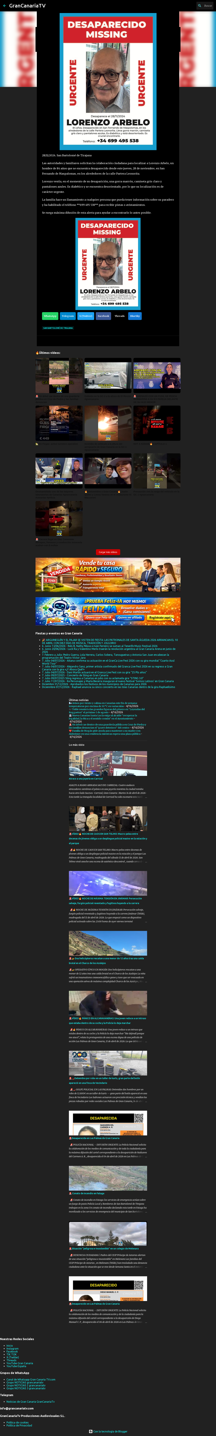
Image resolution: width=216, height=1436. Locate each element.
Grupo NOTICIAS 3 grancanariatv (26, 1388)
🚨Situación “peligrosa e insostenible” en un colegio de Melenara (104, 1248)
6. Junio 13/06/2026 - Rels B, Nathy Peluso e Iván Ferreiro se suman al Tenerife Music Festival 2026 (100, 645)
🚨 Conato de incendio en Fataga (86, 1193)
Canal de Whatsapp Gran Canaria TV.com (31, 1379)
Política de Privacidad (19, 1425)
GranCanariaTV (27, 5)
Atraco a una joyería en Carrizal (86, 778)
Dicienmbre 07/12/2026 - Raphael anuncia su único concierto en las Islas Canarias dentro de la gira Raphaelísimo (108, 687)
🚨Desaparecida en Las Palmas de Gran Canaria (94, 1138)
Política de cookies (18, 1422)
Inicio (10, 1345)
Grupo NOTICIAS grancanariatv (25, 1382)
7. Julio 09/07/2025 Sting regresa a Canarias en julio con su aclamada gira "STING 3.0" (93, 678)
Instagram (13, 1348)
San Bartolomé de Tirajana (58, 328)
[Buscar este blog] (196, 6)
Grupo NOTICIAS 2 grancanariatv (26, 1385)
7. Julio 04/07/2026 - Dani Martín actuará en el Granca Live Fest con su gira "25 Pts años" (94, 672)
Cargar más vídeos (108, 552)
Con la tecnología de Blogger (108, 1431)
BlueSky (135, 316)
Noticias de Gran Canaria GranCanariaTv (31, 1401)
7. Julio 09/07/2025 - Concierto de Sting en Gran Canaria (75, 675)
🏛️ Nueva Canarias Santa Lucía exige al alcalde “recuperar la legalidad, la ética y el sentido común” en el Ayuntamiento (103, 717)
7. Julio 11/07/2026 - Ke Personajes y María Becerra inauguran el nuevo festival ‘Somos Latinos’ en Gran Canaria (108, 681)
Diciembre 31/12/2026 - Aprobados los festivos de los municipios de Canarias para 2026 (94, 684)
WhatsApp (50, 316)
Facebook (103, 316)
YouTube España (16, 1366)
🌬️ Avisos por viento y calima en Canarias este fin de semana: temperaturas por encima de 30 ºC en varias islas (103, 705)
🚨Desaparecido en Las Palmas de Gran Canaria (94, 1303)
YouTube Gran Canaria (20, 1363)
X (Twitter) (85, 316)
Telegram (68, 316)
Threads (120, 316)
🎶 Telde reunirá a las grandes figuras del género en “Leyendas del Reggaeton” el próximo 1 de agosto (107, 711)
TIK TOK (12, 1354)
